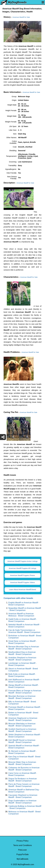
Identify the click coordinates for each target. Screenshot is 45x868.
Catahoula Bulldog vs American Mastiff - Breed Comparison (24, 807)
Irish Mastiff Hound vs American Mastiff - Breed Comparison (21, 741)
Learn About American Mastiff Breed (22, 589)
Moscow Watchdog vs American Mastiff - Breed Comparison (22, 725)
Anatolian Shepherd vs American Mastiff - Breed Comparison (22, 659)
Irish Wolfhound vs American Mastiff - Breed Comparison (24, 681)
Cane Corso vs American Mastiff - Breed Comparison (22, 774)
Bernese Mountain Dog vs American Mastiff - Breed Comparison (23, 648)
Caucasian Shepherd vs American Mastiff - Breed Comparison (22, 796)
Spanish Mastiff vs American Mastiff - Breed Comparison (24, 747)
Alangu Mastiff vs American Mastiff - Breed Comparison (23, 686)
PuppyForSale (22, 854)
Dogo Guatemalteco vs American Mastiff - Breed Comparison (22, 802)
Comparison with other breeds (18, 598)
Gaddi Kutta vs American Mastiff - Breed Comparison (22, 620)
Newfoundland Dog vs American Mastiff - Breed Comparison (22, 653)
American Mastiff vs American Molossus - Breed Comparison (21, 615)
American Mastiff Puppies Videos (22, 582)
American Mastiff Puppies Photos (22, 575)
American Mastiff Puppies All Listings (22, 568)
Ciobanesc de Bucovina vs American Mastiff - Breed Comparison (24, 769)
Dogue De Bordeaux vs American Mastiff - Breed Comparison (22, 780)
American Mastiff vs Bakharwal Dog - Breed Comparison (24, 791)
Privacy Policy (23, 841)
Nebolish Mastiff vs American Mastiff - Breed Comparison (24, 626)
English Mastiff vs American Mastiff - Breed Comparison (23, 604)
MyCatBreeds (22, 859)
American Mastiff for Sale (21, 17)
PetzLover (22, 850)
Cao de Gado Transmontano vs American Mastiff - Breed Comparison (24, 631)
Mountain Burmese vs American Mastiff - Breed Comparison (22, 697)
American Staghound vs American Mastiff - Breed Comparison (22, 719)
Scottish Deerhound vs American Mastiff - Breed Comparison (22, 730)
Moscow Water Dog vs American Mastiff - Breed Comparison (22, 763)
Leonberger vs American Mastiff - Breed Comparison (22, 664)
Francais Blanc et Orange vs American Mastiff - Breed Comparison (24, 692)
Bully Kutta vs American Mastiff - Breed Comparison (22, 675)
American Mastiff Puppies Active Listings (22, 561)
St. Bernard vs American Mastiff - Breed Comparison (22, 752)
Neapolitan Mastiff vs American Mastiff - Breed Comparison (24, 609)
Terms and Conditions (22, 845)
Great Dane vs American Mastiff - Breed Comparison (22, 642)
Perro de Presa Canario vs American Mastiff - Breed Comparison (24, 785)
